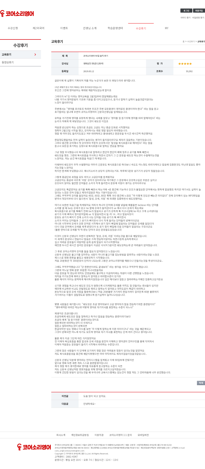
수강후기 (141, 28)
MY (166, 28)
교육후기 (6, 54)
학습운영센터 (115, 28)
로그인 (186, 10)
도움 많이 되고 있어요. (94, 396)
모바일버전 (143, 435)
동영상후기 (8, 62)
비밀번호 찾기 (198, 18)
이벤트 (64, 28)
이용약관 (99, 435)
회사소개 (60, 435)
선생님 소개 (90, 28)
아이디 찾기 (185, 18)
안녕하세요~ (89, 403)
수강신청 (13, 28)
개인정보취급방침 (80, 435)
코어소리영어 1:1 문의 (120, 435)
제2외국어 (38, 28)
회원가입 (199, 10)
